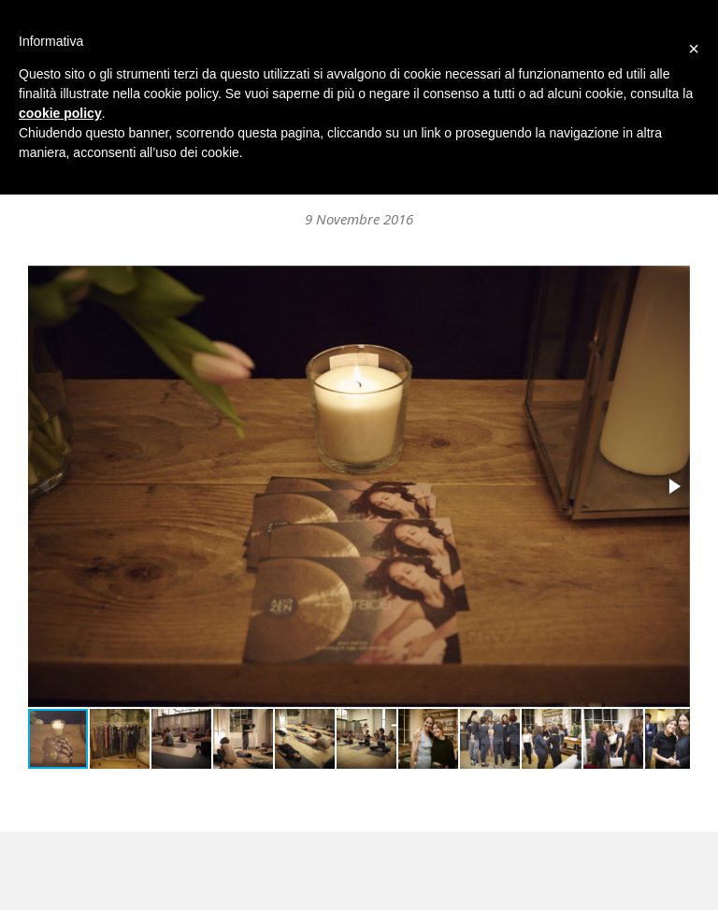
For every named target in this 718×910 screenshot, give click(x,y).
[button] (673, 486)
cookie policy (60, 113)
